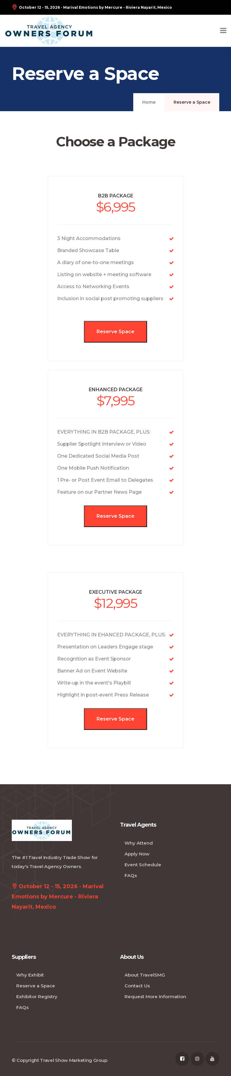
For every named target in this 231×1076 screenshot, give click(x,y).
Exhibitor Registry (36, 996)
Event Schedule (143, 864)
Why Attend (139, 843)
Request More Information (155, 996)
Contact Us (137, 986)
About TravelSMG (145, 975)
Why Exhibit (30, 975)
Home (149, 102)
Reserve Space (115, 331)
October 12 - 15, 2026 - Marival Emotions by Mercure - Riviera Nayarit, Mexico (92, 7)
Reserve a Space (35, 986)
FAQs (131, 875)
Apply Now (137, 854)
